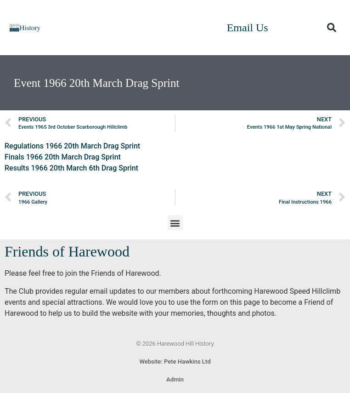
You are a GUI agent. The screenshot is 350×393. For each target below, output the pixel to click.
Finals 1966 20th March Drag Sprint (63, 157)
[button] (331, 27)
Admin (175, 379)
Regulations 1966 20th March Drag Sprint (72, 146)
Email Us (247, 28)
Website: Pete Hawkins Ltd (175, 361)
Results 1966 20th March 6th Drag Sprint (71, 168)
